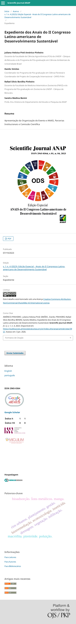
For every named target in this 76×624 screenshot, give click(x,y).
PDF (9, 238)
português (9, 375)
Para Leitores (10, 557)
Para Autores (10, 561)
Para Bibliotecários (12, 566)
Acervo (16, 11)
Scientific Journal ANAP (18, 2)
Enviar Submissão (15, 353)
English (8, 370)
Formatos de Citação (14, 337)
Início (6, 11)
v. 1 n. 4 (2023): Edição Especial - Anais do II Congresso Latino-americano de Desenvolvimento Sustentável (37, 16)
